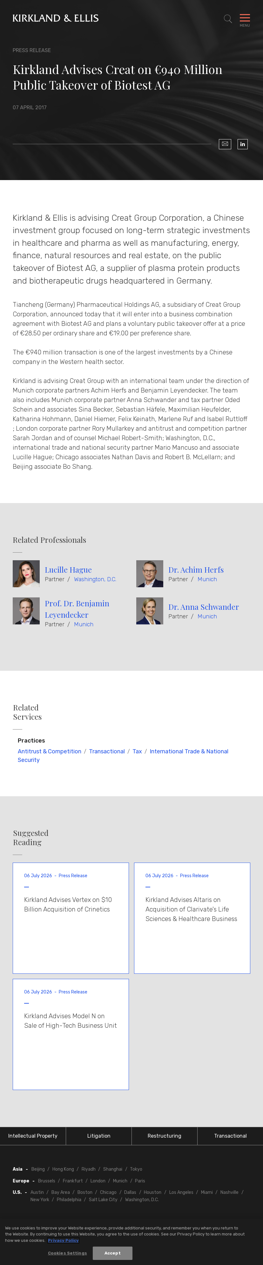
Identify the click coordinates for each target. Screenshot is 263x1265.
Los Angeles (181, 1192)
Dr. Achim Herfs (196, 569)
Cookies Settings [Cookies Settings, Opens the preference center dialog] (67, 1253)
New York (39, 1199)
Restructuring (164, 1136)
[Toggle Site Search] (228, 19)
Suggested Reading (31, 837)
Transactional (107, 751)
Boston (85, 1192)
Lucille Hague (68, 569)
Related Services (27, 712)
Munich (207, 579)
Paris (140, 1181)
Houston (152, 1192)
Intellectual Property (32, 1136)
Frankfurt (73, 1181)
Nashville (229, 1192)
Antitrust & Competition (49, 751)
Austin (37, 1192)
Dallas (130, 1192)
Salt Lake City (103, 1199)
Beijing (38, 1169)
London (98, 1181)
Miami (207, 1192)
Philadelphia (69, 1199)
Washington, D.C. (95, 579)
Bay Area (60, 1192)
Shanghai (112, 1169)
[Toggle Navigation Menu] (244, 19)
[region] (131, 1242)
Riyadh (89, 1169)
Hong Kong (63, 1169)
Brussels (46, 1181)
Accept (113, 1253)
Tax (137, 751)
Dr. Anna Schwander (203, 607)
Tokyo (136, 1169)
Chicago (108, 1192)
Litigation (99, 1136)
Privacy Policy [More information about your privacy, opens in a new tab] (63, 1240)
